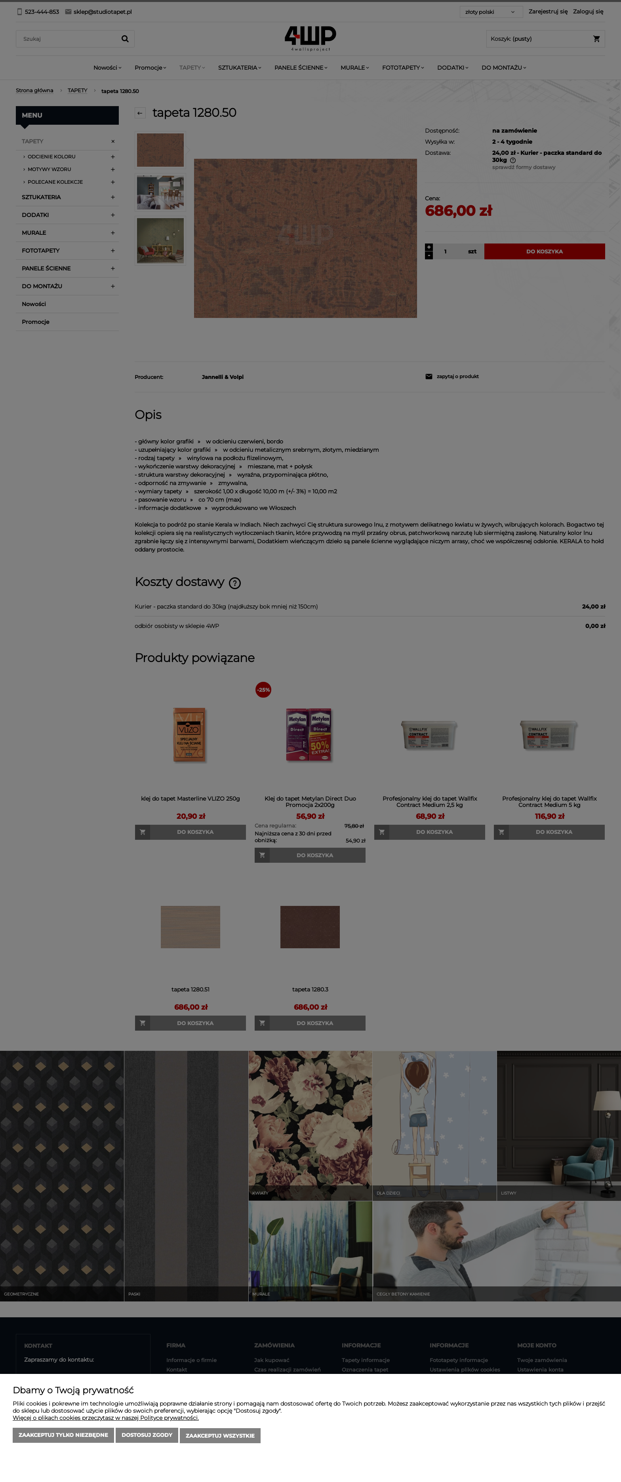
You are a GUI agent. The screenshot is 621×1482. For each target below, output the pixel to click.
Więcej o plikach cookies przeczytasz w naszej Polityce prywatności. (106, 1419)
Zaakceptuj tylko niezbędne (63, 1436)
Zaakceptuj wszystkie (220, 1436)
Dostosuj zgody (147, 1436)
